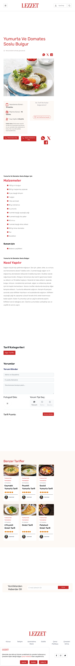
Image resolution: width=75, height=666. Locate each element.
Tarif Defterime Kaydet (41, 117)
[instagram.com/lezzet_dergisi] (61, 656)
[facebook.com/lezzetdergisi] (56, 656)
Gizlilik (43, 641)
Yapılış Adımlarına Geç (28, 138)
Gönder (63, 587)
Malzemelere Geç (11, 138)
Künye (8, 641)
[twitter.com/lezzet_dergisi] (65, 656)
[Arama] (69, 5)
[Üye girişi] (60, 5)
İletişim (20, 641)
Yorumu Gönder (48, 414)
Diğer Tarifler (9, 353)
